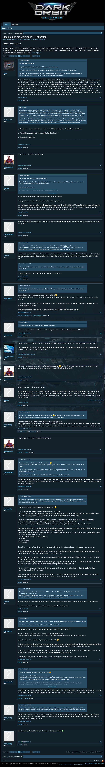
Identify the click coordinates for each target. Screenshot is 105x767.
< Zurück (12, 56)
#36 (100, 608)
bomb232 (20, 100)
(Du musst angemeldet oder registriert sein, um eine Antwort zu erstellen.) (84, 752)
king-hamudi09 (8, 234)
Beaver (24, 431)
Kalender (15, 24)
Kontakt (90, 760)
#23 (100, 165)
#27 (100, 312)
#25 (100, 232)
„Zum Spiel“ (36, 53)
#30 (100, 377)
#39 (100, 721)
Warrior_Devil (32, 431)
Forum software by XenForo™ (44, 763)
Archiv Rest (18, 39)
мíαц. (5, 73)
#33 (100, 449)
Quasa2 (6, 255)
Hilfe (94, 760)
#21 (100, 97)
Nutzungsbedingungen (91, 763)
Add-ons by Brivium (74, 764)
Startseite (98, 760)
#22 (100, 144)
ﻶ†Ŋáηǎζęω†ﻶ (26, 315)
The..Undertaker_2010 (38, 315)
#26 (100, 276)
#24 (100, 212)
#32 (100, 428)
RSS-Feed (102, 761)
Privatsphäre (101, 763)
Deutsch (4, 760)
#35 (100, 579)
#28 (100, 333)
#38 (100, 695)
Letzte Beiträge (7, 28)
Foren (7, 24)
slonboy (6, 188)
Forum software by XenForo (15, 763)
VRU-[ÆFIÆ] (8, 298)
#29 (100, 354)
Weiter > (37, 56)
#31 (100, 402)
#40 (100, 741)
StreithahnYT (30, 39)
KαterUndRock (8, 167)
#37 (100, 659)
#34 (100, 486)
